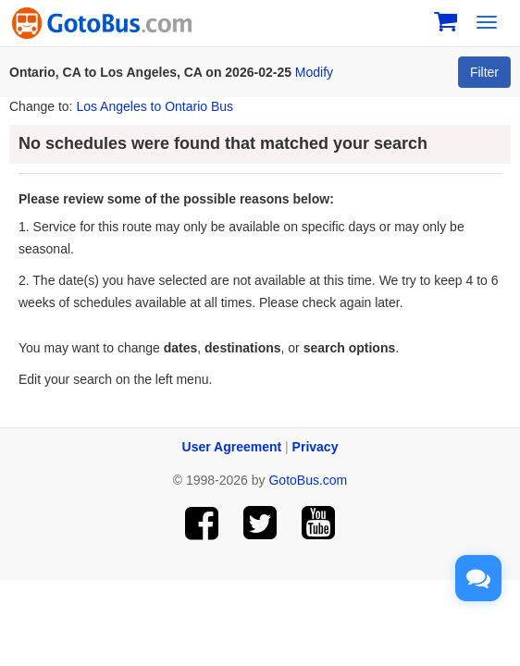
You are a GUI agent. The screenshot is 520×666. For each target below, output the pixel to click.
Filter (484, 72)
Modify (314, 72)
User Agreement (232, 446)
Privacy (315, 446)
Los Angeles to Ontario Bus (154, 106)
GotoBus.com (307, 480)
